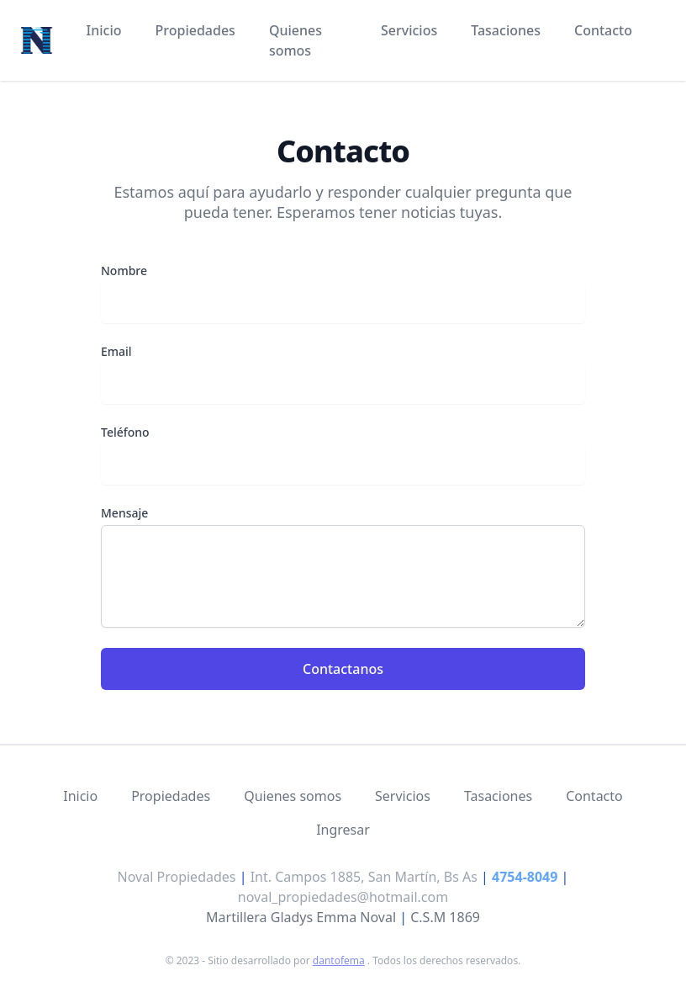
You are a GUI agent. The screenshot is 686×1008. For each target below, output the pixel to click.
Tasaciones (506, 30)
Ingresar (343, 829)
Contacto (603, 30)
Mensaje (124, 513)
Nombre (124, 271)
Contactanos (343, 669)
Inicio (104, 30)
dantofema (339, 960)
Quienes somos (295, 40)
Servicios (409, 30)
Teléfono (125, 432)
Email (116, 351)
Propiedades (195, 30)
